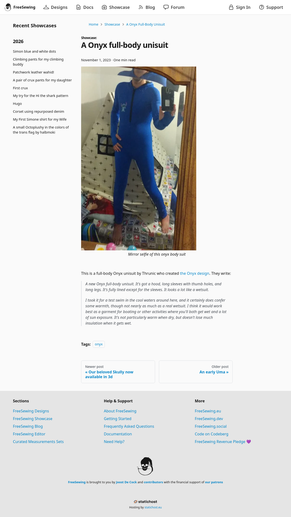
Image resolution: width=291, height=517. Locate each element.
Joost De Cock (126, 482)
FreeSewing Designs (31, 411)
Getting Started (117, 418)
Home (93, 24)
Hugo (17, 103)
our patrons (214, 482)
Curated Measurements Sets (38, 441)
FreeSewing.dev (209, 418)
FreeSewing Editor (29, 434)
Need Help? (114, 441)
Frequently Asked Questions (129, 426)
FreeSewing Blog (28, 426)
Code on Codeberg (211, 434)
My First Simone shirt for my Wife (40, 119)
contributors (153, 482)
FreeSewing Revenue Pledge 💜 (223, 441)
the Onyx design (194, 273)
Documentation (118, 434)
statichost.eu (153, 507)
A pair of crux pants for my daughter (42, 80)
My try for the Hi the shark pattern (40, 95)
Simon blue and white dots (34, 51)
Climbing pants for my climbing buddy (38, 62)
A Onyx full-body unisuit (145, 24)
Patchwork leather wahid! (33, 72)
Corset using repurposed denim (38, 111)
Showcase (112, 24)
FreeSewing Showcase (32, 418)
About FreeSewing (120, 411)
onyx (99, 344)
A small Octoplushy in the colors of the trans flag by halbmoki (41, 130)
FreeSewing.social (211, 426)
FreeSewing (76, 482)
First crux (20, 88)
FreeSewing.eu (208, 411)
